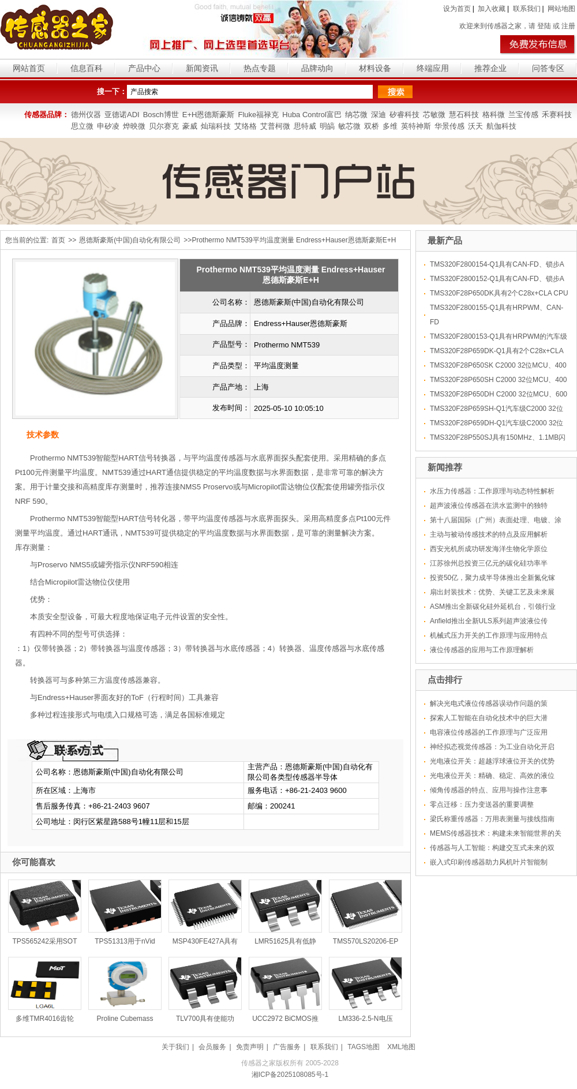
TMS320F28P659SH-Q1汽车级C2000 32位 (496, 409)
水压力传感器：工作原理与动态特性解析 (492, 491)
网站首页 (29, 68)
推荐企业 (490, 68)
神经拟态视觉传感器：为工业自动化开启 (492, 747)
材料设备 (375, 68)
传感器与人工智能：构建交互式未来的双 (492, 848)
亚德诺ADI (122, 114)
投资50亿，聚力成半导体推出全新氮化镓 (492, 578)
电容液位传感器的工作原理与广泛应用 (489, 732)
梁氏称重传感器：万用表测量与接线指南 (492, 819)
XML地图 (401, 1047)
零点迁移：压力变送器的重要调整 (482, 804)
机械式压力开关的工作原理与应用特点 (489, 635)
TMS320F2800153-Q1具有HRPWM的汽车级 (498, 336)
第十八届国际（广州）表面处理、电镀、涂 (495, 520)
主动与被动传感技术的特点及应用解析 (489, 534)
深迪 (378, 114)
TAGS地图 (363, 1047)
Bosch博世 (161, 114)
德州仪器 (86, 114)
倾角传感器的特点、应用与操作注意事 (489, 790)
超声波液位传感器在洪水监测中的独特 (489, 506)
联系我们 (527, 9)
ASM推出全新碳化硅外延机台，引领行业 (493, 606)
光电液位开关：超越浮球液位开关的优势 (492, 761)
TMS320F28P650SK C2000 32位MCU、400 (498, 365)
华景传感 (449, 126)
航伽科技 (501, 126)
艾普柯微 (275, 126)
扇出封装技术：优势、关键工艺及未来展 (492, 592)
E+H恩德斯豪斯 (208, 114)
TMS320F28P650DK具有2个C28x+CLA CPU (499, 293)
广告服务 (287, 1047)
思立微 (82, 126)
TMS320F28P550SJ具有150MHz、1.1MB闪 (497, 437)
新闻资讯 (202, 68)
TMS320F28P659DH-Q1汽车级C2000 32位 (496, 423)
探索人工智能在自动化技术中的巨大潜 (489, 718)
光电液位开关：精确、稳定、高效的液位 (492, 776)
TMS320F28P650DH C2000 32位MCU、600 (498, 394)
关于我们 (175, 1047)
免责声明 (250, 1047)
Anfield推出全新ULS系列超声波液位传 (489, 621)
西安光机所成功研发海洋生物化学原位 (489, 549)
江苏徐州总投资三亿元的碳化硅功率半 (489, 563)
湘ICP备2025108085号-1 (290, 1075)
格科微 (493, 114)
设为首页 (457, 9)
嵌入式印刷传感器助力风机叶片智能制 (489, 862)
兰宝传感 (523, 114)
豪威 (189, 126)
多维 (390, 126)
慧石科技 (464, 114)
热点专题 (259, 68)
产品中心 (144, 68)
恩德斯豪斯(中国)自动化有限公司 (130, 240)
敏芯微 (349, 126)
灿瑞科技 (216, 126)
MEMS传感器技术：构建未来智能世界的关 (495, 833)
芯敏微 (434, 114)
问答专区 (548, 68)
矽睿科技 (404, 114)
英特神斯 (416, 126)
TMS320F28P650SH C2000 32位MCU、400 (498, 380)
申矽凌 (108, 126)
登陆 (544, 26)
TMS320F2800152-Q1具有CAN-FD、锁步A (497, 279)
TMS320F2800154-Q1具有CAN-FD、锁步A (497, 264)
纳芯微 (356, 114)
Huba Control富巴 (312, 114)
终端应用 (433, 68)
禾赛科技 (557, 114)
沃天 (475, 126)
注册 (568, 26)
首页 (58, 240)
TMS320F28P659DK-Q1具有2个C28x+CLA (497, 351)
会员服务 (212, 1047)
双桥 (371, 126)
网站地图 (561, 9)
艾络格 (245, 126)
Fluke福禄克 (258, 114)
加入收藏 (491, 9)
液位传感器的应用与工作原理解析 (482, 650)
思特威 (305, 126)
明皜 (327, 126)
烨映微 (134, 126)
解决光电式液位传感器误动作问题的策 (489, 703)
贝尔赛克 (164, 126)
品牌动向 (317, 68)
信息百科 (86, 68)
